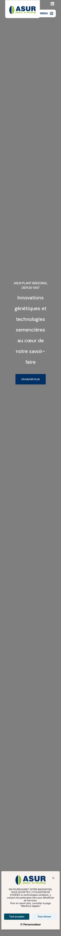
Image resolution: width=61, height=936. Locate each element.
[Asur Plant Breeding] (22, 9)
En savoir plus (30, 379)
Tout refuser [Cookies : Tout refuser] (42, 916)
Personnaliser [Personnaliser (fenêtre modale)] (29, 924)
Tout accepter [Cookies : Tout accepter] (14, 916)
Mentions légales (28, 906)
